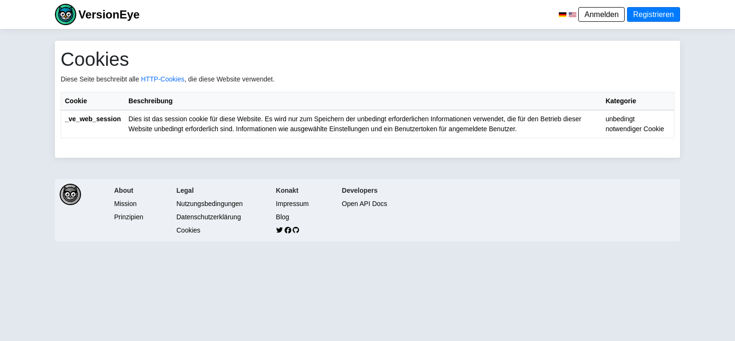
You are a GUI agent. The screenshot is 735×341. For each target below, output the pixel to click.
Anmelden (601, 14)
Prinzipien (128, 217)
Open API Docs (364, 203)
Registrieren (653, 14)
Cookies (188, 230)
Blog (282, 217)
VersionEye (108, 14)
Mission (125, 203)
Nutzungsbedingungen (209, 203)
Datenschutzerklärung (208, 217)
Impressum (292, 203)
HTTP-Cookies (163, 79)
